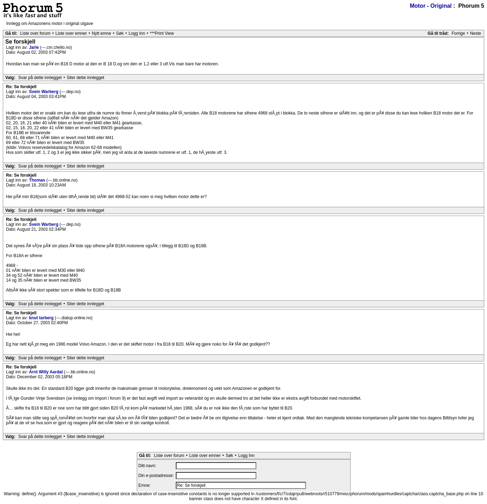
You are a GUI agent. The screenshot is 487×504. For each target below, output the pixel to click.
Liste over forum (35, 33)
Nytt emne (101, 33)
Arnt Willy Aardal (46, 371)
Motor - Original (430, 6)
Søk (119, 33)
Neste (475, 33)
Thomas (37, 180)
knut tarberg (42, 317)
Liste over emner (71, 33)
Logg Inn (137, 33)
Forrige (458, 33)
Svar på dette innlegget (40, 77)
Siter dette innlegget (85, 77)
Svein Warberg (44, 91)
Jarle (34, 47)
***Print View (162, 33)
